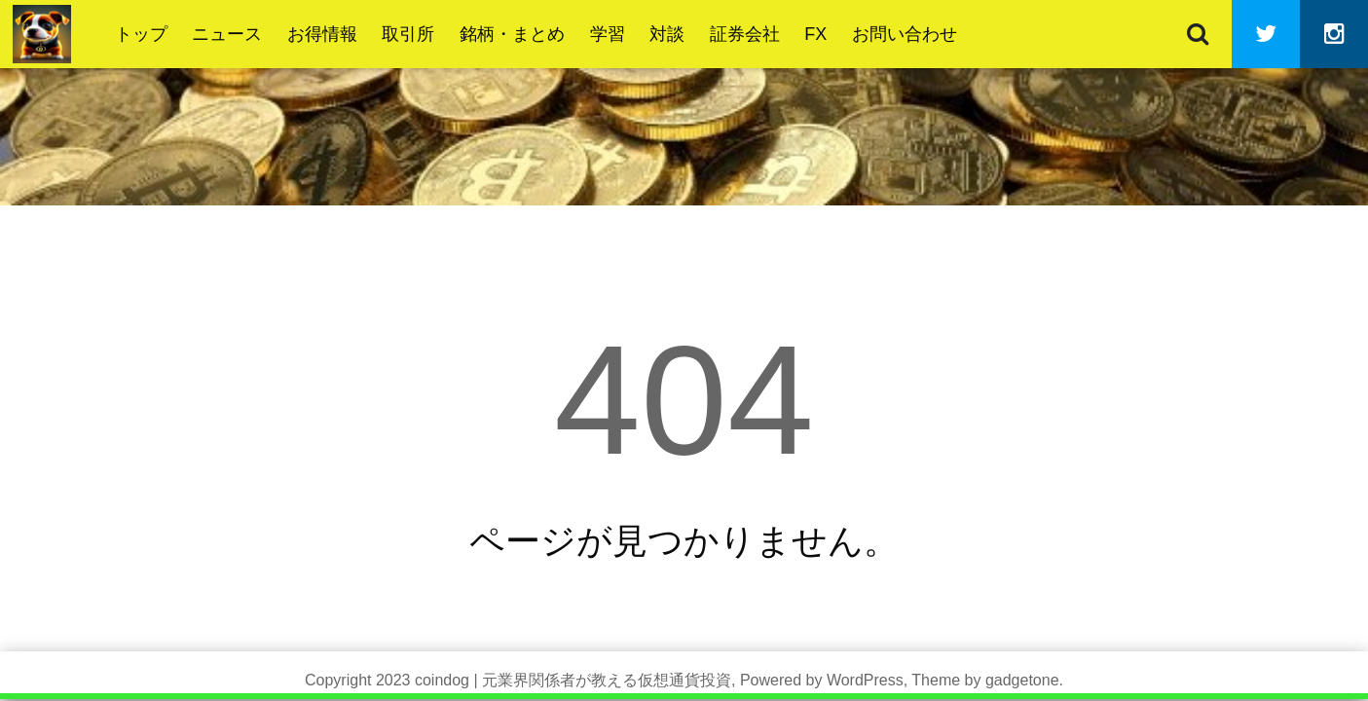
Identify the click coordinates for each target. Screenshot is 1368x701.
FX (815, 34)
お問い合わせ (904, 34)
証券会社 (745, 34)
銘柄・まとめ (512, 34)
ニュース (227, 34)
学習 (607, 34)
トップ (141, 34)
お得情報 (322, 34)
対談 (666, 34)
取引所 (408, 34)
